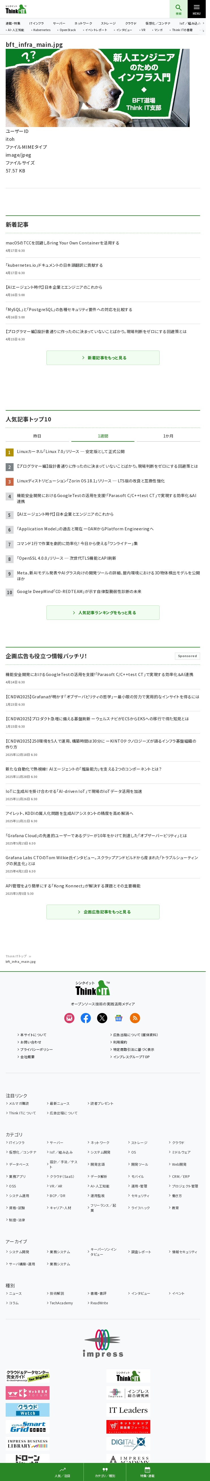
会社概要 (27, 1056)
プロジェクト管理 (185, 1186)
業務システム (60, 1251)
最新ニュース (60, 1103)
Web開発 (179, 1164)
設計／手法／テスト (64, 1164)
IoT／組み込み (190, 23)
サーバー (59, 23)
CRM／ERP (181, 1176)
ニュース (15, 1293)
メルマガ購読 (19, 1103)
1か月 (168, 436)
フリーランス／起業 (103, 1208)
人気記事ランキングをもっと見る (104, 612)
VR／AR (56, 1186)
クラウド (131, 23)
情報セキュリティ (184, 1251)
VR (143, 30)
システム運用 (19, 1195)
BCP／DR (57, 1195)
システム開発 (101, 1152)
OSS (12, 1186)
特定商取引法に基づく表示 (134, 1049)
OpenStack (68, 30)
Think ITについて (22, 1112)
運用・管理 (139, 1186)
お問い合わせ (30, 1042)
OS (133, 1152)
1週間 (103, 436)
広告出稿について (63, 1112)
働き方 (177, 1195)
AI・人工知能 (16, 30)
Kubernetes (41, 30)
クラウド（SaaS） (62, 1176)
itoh (10, 138)
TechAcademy (61, 1302)
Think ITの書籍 (182, 30)
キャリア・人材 (60, 1207)
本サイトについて (33, 1034)
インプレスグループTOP (131, 1056)
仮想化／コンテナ (158, 23)
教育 (175, 1207)
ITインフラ (36, 23)
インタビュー (124, 30)
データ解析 (99, 1176)
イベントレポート (96, 30)
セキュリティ (140, 1195)
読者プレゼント (102, 1103)
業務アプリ (17, 1176)
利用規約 (120, 1042)
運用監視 (98, 1195)
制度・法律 (17, 1219)
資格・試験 (17, 1207)
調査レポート (141, 1251)
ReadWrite (99, 1302)
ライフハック (140, 1207)
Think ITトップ (16, 956)
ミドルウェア (181, 1152)
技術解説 (57, 1293)
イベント (178, 1293)
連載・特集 (13, 23)
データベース (19, 1164)
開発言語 (98, 1164)
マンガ (159, 30)
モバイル (137, 1176)
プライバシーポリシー (36, 1049)
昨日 (37, 436)
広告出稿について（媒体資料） (135, 1034)
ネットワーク (83, 23)
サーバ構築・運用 (22, 1263)
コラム (13, 1302)
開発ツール (139, 1164)
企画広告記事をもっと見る (104, 912)
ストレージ (108, 23)
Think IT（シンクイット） (25, 9)
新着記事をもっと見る (104, 357)
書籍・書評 (98, 1293)
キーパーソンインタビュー (104, 1252)
